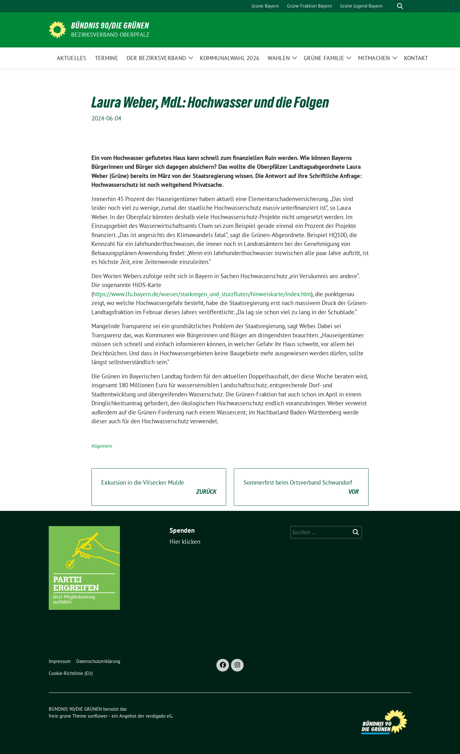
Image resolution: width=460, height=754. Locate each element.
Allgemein (101, 446)
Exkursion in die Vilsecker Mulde (158, 487)
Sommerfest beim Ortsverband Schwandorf (301, 487)
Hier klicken (185, 541)
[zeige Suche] (400, 6)
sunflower (98, 716)
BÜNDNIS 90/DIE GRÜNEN (110, 25)
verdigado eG (159, 716)
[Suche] (391, 6)
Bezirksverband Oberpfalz (110, 34)
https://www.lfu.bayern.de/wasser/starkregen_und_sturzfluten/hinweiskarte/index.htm (202, 294)
